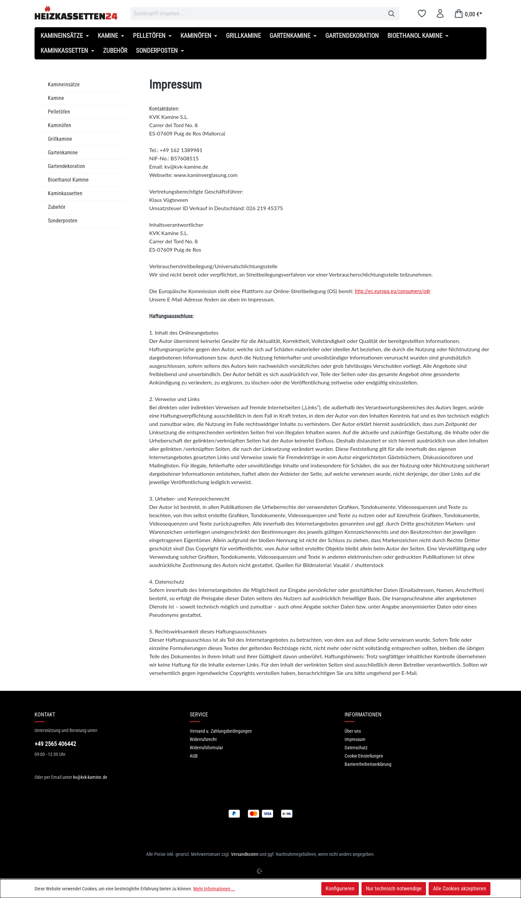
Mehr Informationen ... (214, 888)
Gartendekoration (66, 166)
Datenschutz (356, 747)
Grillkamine (60, 139)
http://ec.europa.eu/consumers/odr (392, 291)
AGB (194, 756)
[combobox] (257, 13)
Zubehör (56, 207)
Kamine (56, 98)
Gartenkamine (63, 152)
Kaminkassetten (65, 193)
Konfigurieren (340, 888)
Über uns (353, 731)
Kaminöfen (59, 125)
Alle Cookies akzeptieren (459, 888)
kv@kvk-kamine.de (90, 777)
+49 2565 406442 (55, 743)
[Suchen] (391, 13)
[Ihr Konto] (440, 13)
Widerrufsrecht (203, 739)
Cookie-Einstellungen (364, 756)
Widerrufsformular (206, 747)
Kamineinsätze (64, 84)
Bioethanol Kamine (68, 180)
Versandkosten (245, 854)
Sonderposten (62, 220)
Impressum (355, 739)
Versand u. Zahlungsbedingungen (221, 731)
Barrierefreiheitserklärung (368, 764)
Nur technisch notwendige (394, 888)
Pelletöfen (59, 112)
